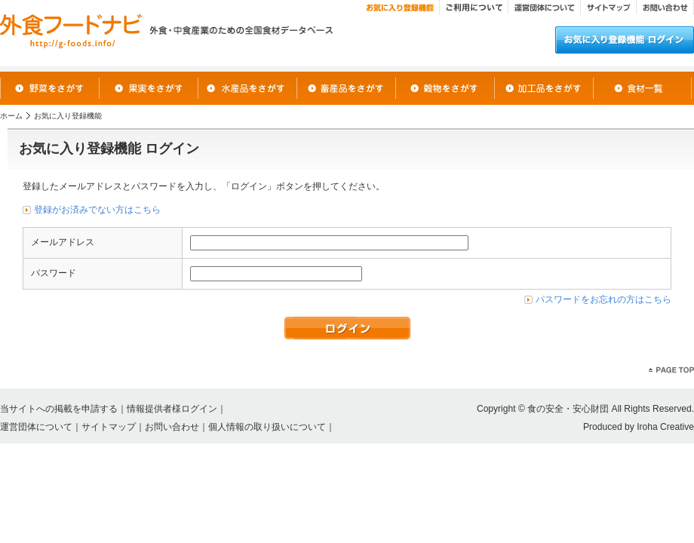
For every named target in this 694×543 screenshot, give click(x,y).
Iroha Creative (665, 427)
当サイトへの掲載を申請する (59, 408)
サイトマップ (108, 427)
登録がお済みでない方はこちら (97, 209)
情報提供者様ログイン (172, 408)
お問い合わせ (172, 427)
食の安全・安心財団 (568, 408)
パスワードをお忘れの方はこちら (603, 299)
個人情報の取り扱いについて (267, 427)
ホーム (11, 116)
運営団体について (36, 427)
